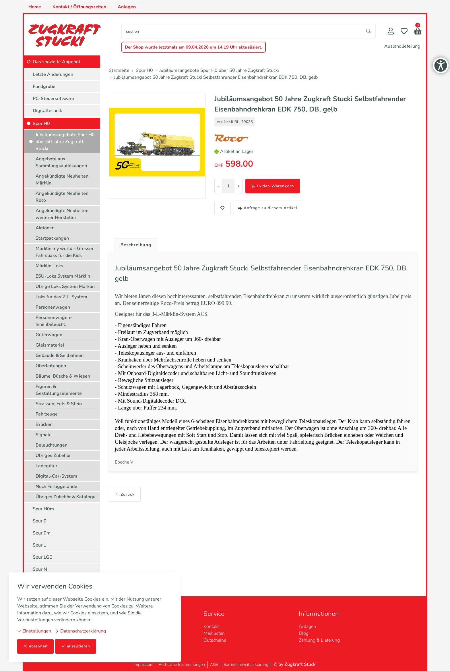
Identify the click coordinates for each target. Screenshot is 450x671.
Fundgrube (44, 86)
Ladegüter (46, 466)
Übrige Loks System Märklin (65, 286)
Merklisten (214, 633)
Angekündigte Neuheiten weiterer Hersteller (62, 214)
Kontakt (211, 626)
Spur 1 (39, 545)
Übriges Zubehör (53, 455)
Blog (304, 633)
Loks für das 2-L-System (61, 297)
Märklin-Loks (49, 266)
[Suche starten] (369, 31)
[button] (418, 32)
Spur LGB (43, 557)
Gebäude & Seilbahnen (60, 355)
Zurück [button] (125, 503)
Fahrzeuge (47, 414)
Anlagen (127, 7)
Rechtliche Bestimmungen (182, 664)
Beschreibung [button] (137, 245)
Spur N (40, 569)
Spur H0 (41, 123)
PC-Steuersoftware (53, 98)
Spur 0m (42, 533)
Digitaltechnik (47, 110)
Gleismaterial (50, 345)
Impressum (144, 664)
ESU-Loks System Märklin (63, 276)
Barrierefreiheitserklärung (246, 664)
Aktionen (45, 228)
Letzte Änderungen (53, 74)
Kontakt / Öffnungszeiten (79, 7)
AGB (214, 664)
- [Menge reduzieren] (218, 186)
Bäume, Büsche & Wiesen (63, 376)
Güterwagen (49, 335)
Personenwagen (53, 307)
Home (34, 7)
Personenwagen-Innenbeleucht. (54, 321)
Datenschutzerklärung (80, 631)
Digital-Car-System (56, 476)
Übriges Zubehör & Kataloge (66, 497)
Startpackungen (52, 238)
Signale (44, 435)
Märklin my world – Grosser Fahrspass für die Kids (65, 252)
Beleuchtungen (51, 445)
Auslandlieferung (402, 46)
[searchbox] (241, 31)
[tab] (135, 243)
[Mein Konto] (391, 32)
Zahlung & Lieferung (319, 640)
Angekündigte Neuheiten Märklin (62, 179)
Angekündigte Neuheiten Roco (62, 196)
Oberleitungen (51, 366)
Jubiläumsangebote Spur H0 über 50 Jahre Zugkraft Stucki (65, 142)
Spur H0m (43, 509)
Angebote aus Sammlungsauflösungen (61, 162)
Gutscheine (214, 640)
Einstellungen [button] (34, 631)
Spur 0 (39, 521)
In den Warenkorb (272, 186)
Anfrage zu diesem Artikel (267, 208)
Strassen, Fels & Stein (59, 404)
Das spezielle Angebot (56, 62)
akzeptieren (75, 646)
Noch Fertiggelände (56, 486)
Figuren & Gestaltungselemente (59, 390)
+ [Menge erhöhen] (238, 186)
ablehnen (35, 646)
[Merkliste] (404, 32)
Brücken (44, 424)
